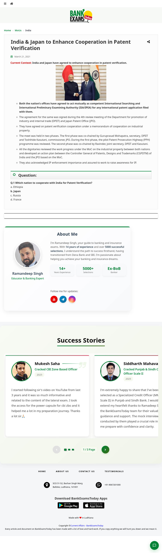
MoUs (18, 30)
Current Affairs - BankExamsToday (86, 542)
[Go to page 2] (69, 467)
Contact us (87, 488)
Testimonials (114, 488)
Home (7, 30)
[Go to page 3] (73, 467)
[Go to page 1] (65, 466)
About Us (62, 488)
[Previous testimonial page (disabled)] (56, 467)
